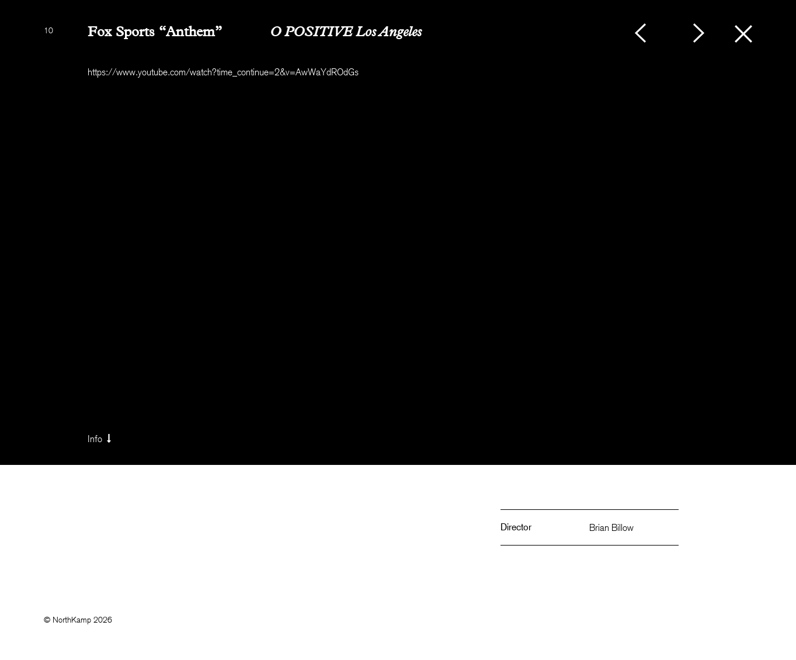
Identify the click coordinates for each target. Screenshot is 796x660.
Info (100, 438)
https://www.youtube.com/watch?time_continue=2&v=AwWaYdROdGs (223, 72)
